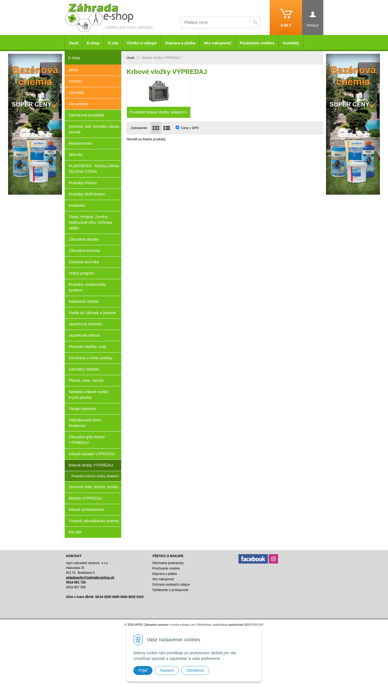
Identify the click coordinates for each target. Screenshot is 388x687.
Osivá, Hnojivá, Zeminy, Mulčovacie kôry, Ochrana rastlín (90, 222)
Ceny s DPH (190, 128)
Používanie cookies (257, 43)
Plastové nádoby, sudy (87, 346)
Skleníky (76, 154)
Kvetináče (77, 205)
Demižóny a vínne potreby (91, 358)
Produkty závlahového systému (87, 287)
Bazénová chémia (84, 301)
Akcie (73, 70)
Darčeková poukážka (86, 115)
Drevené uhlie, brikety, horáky (93, 487)
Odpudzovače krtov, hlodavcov (85, 423)
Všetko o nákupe (142, 43)
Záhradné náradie (84, 239)
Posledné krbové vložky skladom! (95, 476)
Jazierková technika (85, 324)
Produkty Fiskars (83, 183)
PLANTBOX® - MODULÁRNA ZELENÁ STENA (94, 169)
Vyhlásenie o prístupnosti (170, 590)
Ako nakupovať (217, 43)
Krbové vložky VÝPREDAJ (91, 465)
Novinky (75, 81)
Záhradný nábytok (84, 369)
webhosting (219, 624)
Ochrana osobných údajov (171, 584)
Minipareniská (80, 143)
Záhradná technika (84, 250)
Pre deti (75, 532)
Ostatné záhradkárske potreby (94, 521)
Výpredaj (76, 92)
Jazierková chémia (84, 335)
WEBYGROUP (254, 624)
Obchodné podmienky (168, 563)
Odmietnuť (195, 670)
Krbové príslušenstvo (86, 509)
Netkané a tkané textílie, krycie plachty (89, 395)
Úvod (73, 43)
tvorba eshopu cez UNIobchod (191, 624)
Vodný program (81, 273)
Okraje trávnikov (82, 409)
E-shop (93, 43)
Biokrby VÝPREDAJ (85, 498)
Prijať (142, 670)
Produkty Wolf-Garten (87, 194)
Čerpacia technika (84, 262)
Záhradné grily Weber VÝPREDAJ (87, 440)
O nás (113, 43)
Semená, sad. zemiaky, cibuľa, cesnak (94, 129)
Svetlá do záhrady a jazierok (92, 313)
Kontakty (291, 43)
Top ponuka (78, 104)
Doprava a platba (180, 43)
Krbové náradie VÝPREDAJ (92, 454)
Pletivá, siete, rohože (86, 380)
